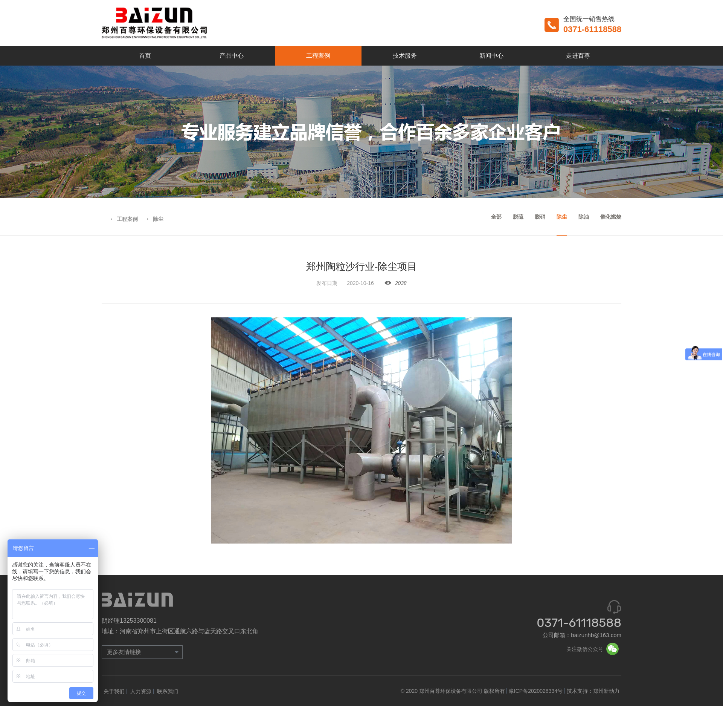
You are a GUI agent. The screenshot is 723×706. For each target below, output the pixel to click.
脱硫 (518, 217)
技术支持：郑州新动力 (593, 691)
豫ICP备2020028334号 (536, 691)
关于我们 (114, 691)
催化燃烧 (610, 217)
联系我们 (167, 691)
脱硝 (540, 217)
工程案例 (318, 55)
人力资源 (140, 691)
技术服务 (405, 55)
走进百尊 (578, 55)
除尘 (158, 219)
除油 (583, 217)
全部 (496, 217)
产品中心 (232, 55)
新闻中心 (491, 55)
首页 (145, 55)
